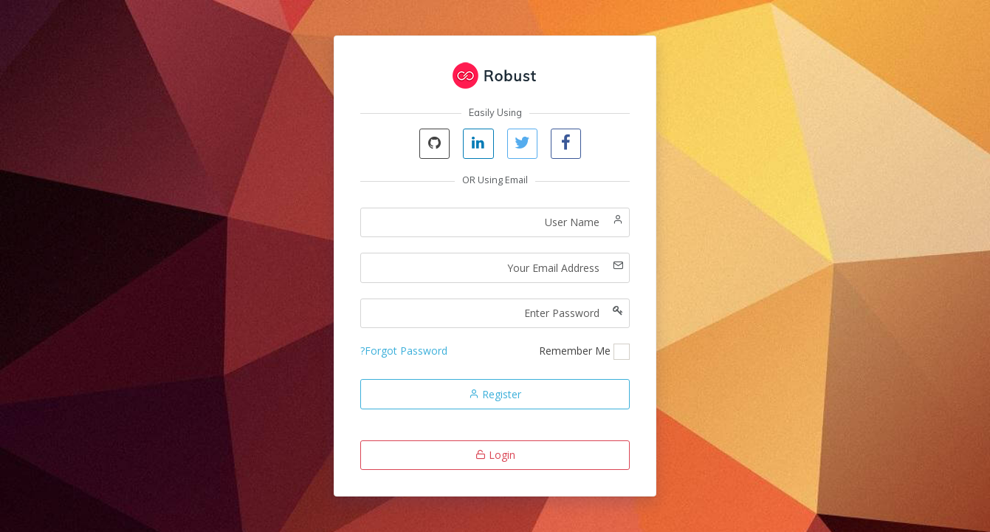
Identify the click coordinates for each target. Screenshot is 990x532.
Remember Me (575, 351)
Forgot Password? (403, 351)
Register (495, 394)
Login (495, 455)
